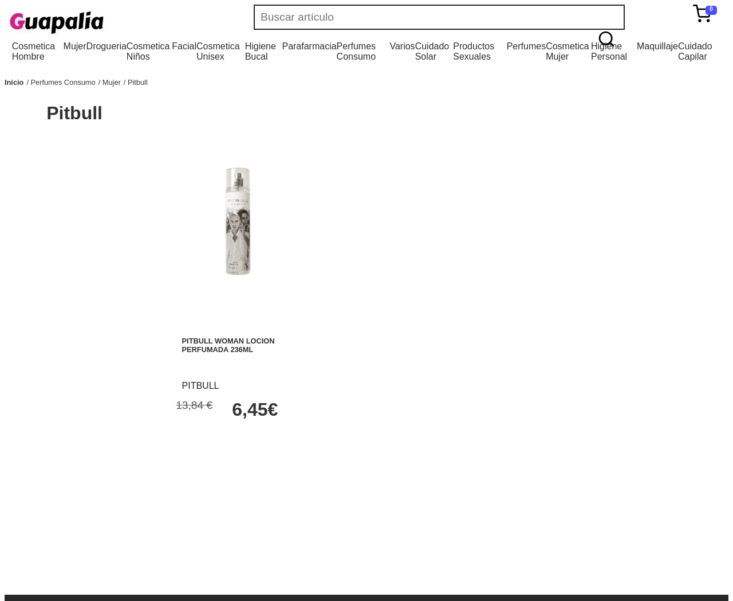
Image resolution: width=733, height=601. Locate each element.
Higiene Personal (609, 51)
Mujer (75, 46)
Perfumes (526, 46)
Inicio (14, 82)
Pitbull (138, 82)
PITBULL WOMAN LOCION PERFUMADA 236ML (228, 345)
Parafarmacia (309, 46)
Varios (402, 46)
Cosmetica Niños (148, 51)
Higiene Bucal (260, 51)
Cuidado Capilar (695, 51)
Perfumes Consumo (356, 51)
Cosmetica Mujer (567, 51)
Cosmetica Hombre (34, 51)
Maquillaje (657, 46)
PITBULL (200, 386)
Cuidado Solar (432, 51)
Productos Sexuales (473, 51)
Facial (184, 46)
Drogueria (106, 46)
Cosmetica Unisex (218, 51)
